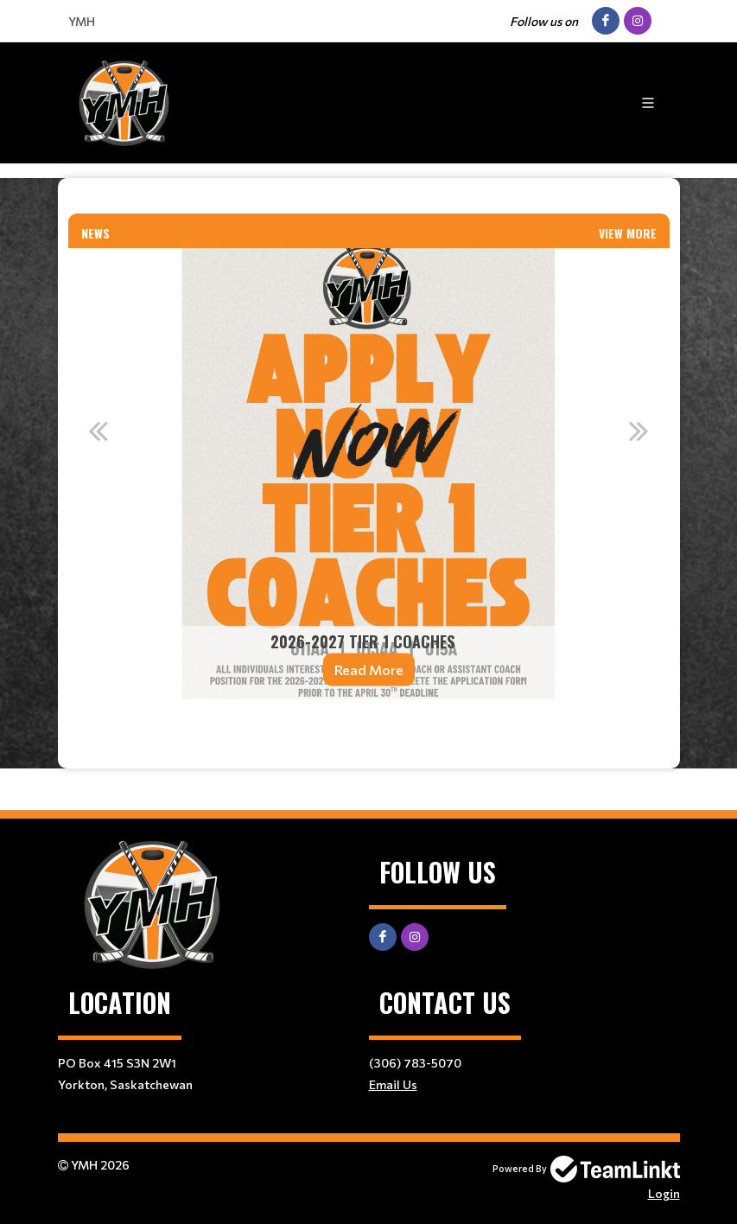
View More (628, 233)
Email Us (393, 1084)
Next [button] (639, 430)
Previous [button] (98, 430)
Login (664, 1193)
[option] (369, 473)
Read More (368, 669)
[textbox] (369, 203)
